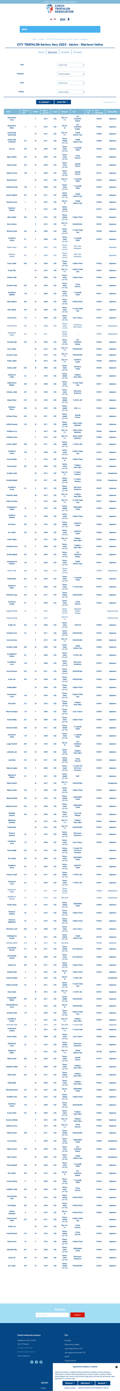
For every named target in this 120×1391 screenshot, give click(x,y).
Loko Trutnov (77, 318)
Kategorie (20, 73)
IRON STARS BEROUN (77, 424)
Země (22, 83)
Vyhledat (44, 102)
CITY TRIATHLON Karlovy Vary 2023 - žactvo (62, 39)
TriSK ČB (77, 625)
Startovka (52, 52)
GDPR (67, 1356)
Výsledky (65, 52)
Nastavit (101, 1383)
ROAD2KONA (77, 224)
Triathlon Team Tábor (78, 376)
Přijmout (69, 1383)
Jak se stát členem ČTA (74, 1348)
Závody (41, 39)
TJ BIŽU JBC (77, 400)
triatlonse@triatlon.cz (27, 1352)
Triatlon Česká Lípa (77, 270)
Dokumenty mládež (72, 1344)
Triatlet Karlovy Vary (77, 134)
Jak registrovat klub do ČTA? (75, 1352)
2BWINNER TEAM (77, 508)
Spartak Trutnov (77, 165)
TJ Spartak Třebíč (77, 149)
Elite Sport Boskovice (77, 392)
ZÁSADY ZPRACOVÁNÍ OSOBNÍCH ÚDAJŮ (93, 1388)
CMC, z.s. (77, 408)
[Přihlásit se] (52, 1314)
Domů (35, 39)
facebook (31, 1362)
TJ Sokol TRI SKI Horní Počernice (77, 768)
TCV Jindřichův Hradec (77, 118)
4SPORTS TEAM (77, 361)
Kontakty (68, 1340)
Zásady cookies (70, 1388)
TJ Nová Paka (78, 587)
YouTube (36, 1362)
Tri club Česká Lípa (78, 231)
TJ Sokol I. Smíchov (78, 473)
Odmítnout (85, 1383)
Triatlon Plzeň (78, 217)
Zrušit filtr (61, 102)
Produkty (77, 52)
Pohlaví (21, 92)
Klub (22, 64)
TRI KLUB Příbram (77, 814)
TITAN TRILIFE (77, 157)
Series (43, 1388)
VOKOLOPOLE (77, 301)
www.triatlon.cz (23, 1356)
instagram (41, 1362)
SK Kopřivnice (77, 949)
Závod (41, 52)
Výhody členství (70, 1360)
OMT (77, 776)
